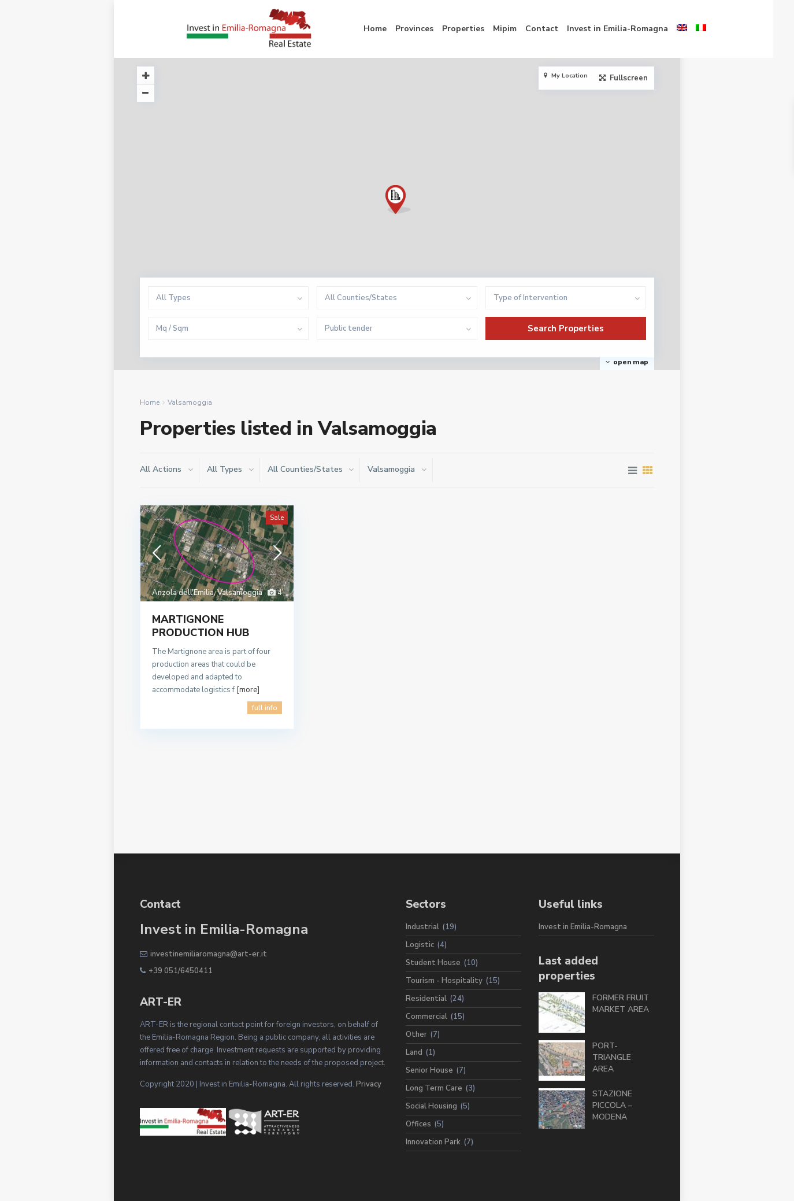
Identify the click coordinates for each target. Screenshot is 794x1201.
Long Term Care (434, 1088)
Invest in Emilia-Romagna (570, 28)
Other (416, 1034)
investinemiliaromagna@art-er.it (208, 954)
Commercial (426, 1016)
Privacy (368, 1084)
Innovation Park (433, 1142)
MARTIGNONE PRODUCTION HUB (201, 626)
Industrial (422, 927)
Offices (418, 1124)
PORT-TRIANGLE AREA (611, 1057)
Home (328, 28)
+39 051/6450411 (181, 971)
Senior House (429, 1070)
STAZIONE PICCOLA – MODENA (612, 1105)
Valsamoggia (239, 592)
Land (414, 1052)
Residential (426, 998)
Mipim (458, 28)
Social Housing (431, 1106)
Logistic (420, 945)
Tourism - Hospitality (444, 980)
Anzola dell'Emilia (183, 592)
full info (264, 707)
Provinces (367, 28)
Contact (494, 28)
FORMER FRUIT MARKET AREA (620, 1003)
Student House (433, 963)
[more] (247, 690)
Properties (416, 28)
